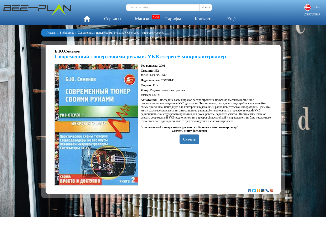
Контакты (204, 18)
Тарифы (173, 18)
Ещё (231, 18)
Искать (206, 7)
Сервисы (112, 18)
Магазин (143, 18)
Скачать (189, 139)
